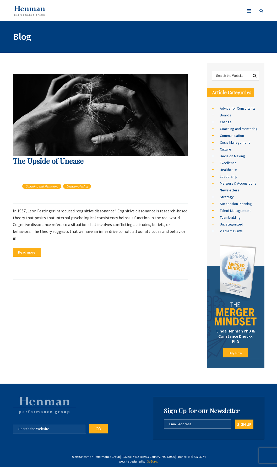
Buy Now (235, 352)
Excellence (228, 162)
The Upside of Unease (48, 161)
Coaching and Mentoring (41, 186)
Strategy (227, 197)
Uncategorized (231, 224)
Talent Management (235, 210)
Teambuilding (230, 217)
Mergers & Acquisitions (238, 183)
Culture (225, 149)
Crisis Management (235, 142)
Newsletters (229, 190)
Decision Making (77, 186)
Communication (232, 135)
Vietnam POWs (231, 231)
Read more (26, 252)
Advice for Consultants (238, 108)
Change (226, 122)
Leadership (228, 176)
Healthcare (228, 169)
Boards (225, 115)
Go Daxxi (152, 461)
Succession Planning (236, 203)
